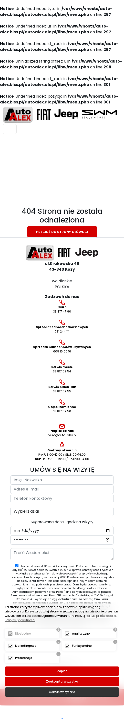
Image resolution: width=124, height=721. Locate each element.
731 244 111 (62, 326)
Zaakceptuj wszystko (62, 681)
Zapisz (62, 671)
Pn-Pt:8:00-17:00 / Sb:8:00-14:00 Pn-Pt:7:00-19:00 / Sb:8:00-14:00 (62, 451)
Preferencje (23, 658)
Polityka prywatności (20, 620)
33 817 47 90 (62, 307)
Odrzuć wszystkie (62, 692)
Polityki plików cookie (101, 616)
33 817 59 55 (62, 386)
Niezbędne (23, 633)
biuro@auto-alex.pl (62, 430)
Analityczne (81, 633)
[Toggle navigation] (10, 129)
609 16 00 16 (62, 346)
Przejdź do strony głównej (62, 232)
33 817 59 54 (62, 366)
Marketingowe (25, 646)
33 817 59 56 (62, 406)
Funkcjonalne (82, 646)
